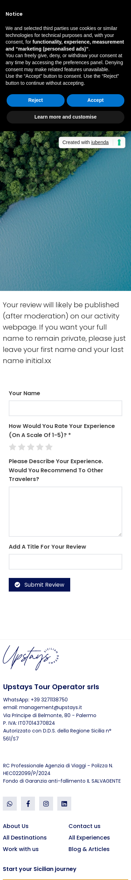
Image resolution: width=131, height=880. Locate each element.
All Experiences (89, 838)
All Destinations (25, 838)
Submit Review (39, 585)
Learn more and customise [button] (65, 117)
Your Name (24, 393)
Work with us (21, 849)
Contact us (84, 826)
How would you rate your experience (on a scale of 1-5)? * (62, 430)
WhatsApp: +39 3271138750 (35, 699)
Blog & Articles (89, 849)
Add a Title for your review (47, 547)
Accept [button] (95, 100)
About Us (16, 826)
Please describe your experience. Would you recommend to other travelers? (56, 470)
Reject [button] (35, 100)
